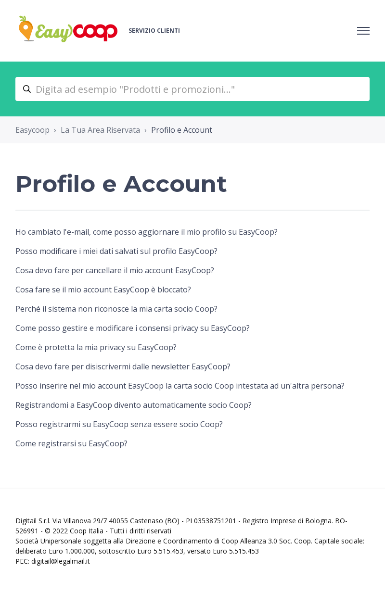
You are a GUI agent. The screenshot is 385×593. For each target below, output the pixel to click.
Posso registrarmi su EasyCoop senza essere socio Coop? (119, 424)
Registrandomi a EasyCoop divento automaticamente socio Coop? (133, 405)
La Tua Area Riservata (100, 130)
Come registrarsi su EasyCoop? (71, 443)
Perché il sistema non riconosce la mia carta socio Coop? (116, 308)
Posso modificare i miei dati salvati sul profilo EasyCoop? (116, 251)
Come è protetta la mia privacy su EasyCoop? (96, 347)
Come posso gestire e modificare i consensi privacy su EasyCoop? (132, 328)
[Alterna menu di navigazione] (363, 31)
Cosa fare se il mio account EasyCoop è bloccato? (103, 289)
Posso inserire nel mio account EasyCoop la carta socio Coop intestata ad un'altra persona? (180, 385)
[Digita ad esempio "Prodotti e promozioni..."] (192, 89)
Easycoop (32, 130)
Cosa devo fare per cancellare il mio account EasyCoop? (114, 270)
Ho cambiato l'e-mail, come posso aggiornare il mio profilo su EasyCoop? (146, 232)
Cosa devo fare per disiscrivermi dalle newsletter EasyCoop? (123, 366)
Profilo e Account (181, 130)
